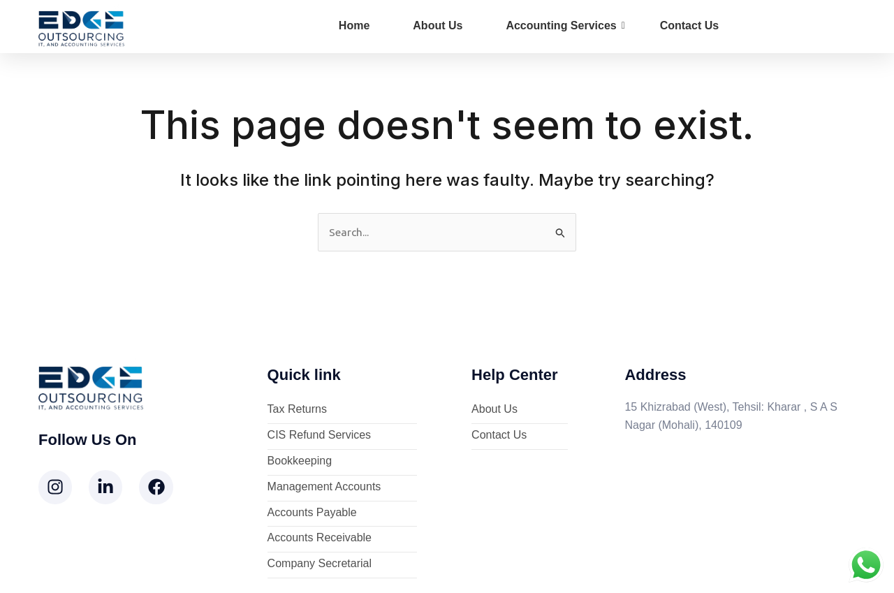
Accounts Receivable (320, 538)
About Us (437, 25)
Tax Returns (297, 410)
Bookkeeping (300, 462)
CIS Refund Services (320, 436)
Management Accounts (324, 487)
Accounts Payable (312, 513)
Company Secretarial (320, 564)
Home (354, 25)
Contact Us (689, 25)
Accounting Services (565, 25)
